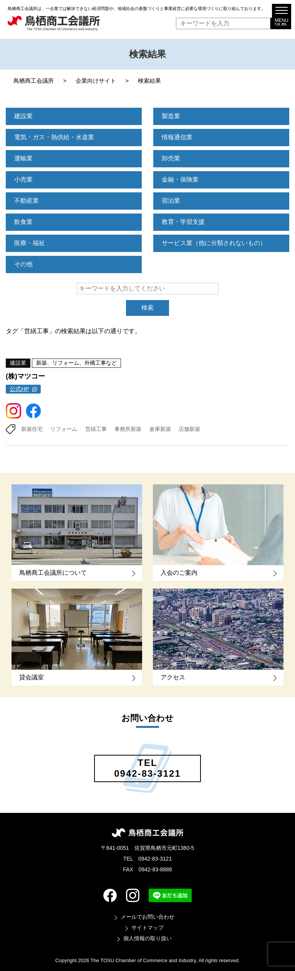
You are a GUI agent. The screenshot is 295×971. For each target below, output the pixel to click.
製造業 (171, 116)
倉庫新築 (160, 429)
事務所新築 (127, 429)
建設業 (23, 116)
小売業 (23, 179)
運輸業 (23, 158)
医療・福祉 (29, 243)
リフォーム (63, 429)
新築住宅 (32, 429)
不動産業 (26, 200)
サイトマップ (147, 927)
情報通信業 (177, 137)
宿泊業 (171, 200)
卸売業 (171, 158)
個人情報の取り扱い (147, 938)
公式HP (19, 388)
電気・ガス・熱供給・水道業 (54, 137)
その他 (23, 264)
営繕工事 (96, 429)
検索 (147, 307)
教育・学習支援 (183, 222)
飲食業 (23, 222)
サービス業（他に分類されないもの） (214, 243)
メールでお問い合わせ (147, 917)
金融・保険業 (180, 179)
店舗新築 (189, 429)
